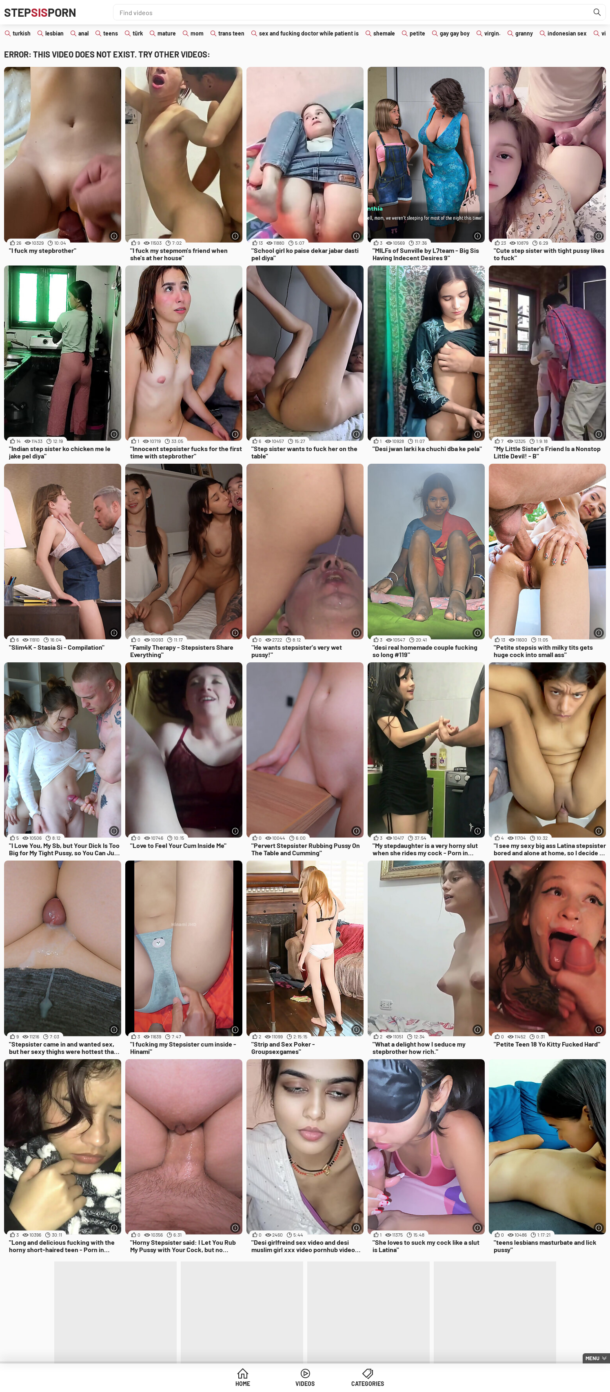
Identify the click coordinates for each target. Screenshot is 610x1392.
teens (110, 33)
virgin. (492, 33)
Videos (305, 1383)
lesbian (54, 33)
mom (197, 33)
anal (83, 33)
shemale (384, 33)
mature (166, 33)
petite (417, 33)
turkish (22, 33)
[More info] (114, 236)
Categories (367, 1383)
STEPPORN (40, 12)
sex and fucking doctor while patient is (309, 33)
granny (524, 33)
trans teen (231, 33)
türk (138, 33)
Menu (592, 1358)
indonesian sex (567, 33)
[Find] (597, 12)
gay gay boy (455, 33)
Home (242, 1383)
